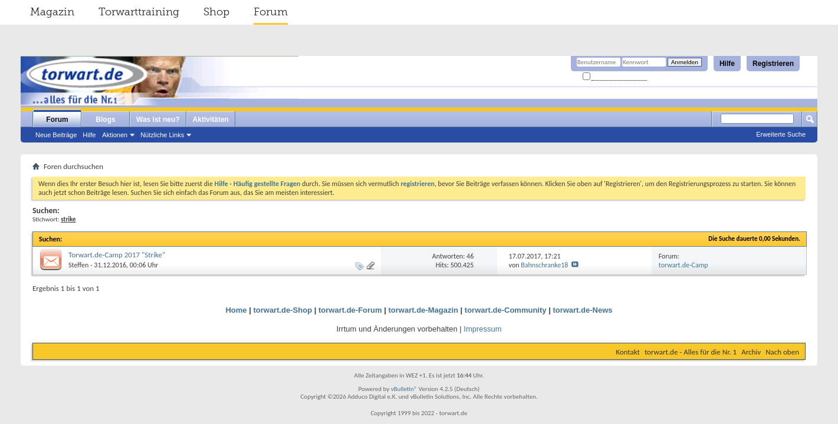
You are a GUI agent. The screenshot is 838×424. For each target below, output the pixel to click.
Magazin (52, 11)
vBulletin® (404, 389)
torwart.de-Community (506, 310)
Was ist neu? (158, 119)
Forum (271, 11)
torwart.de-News (582, 310)
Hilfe (727, 63)
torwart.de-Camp (683, 265)
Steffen (78, 265)
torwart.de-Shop (282, 310)
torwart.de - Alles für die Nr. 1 (691, 351)
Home (236, 310)
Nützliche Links (162, 134)
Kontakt (628, 351)
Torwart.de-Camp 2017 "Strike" (116, 254)
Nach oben (782, 351)
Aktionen (114, 134)
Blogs (105, 119)
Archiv (751, 351)
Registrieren (773, 63)
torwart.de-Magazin (423, 310)
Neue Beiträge (56, 134)
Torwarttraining (138, 11)
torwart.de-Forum (350, 310)
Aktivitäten (211, 119)
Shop (216, 11)
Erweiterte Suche (781, 134)
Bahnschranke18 (544, 265)
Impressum (482, 328)
